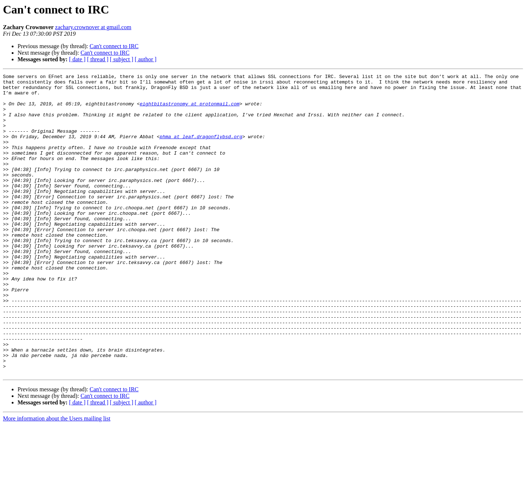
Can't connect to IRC (113, 46)
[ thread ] (97, 59)
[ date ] (77, 59)
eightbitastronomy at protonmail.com (189, 110)
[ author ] (146, 59)
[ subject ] (121, 59)
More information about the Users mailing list (56, 479)
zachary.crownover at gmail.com (93, 27)
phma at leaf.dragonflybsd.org (201, 149)
